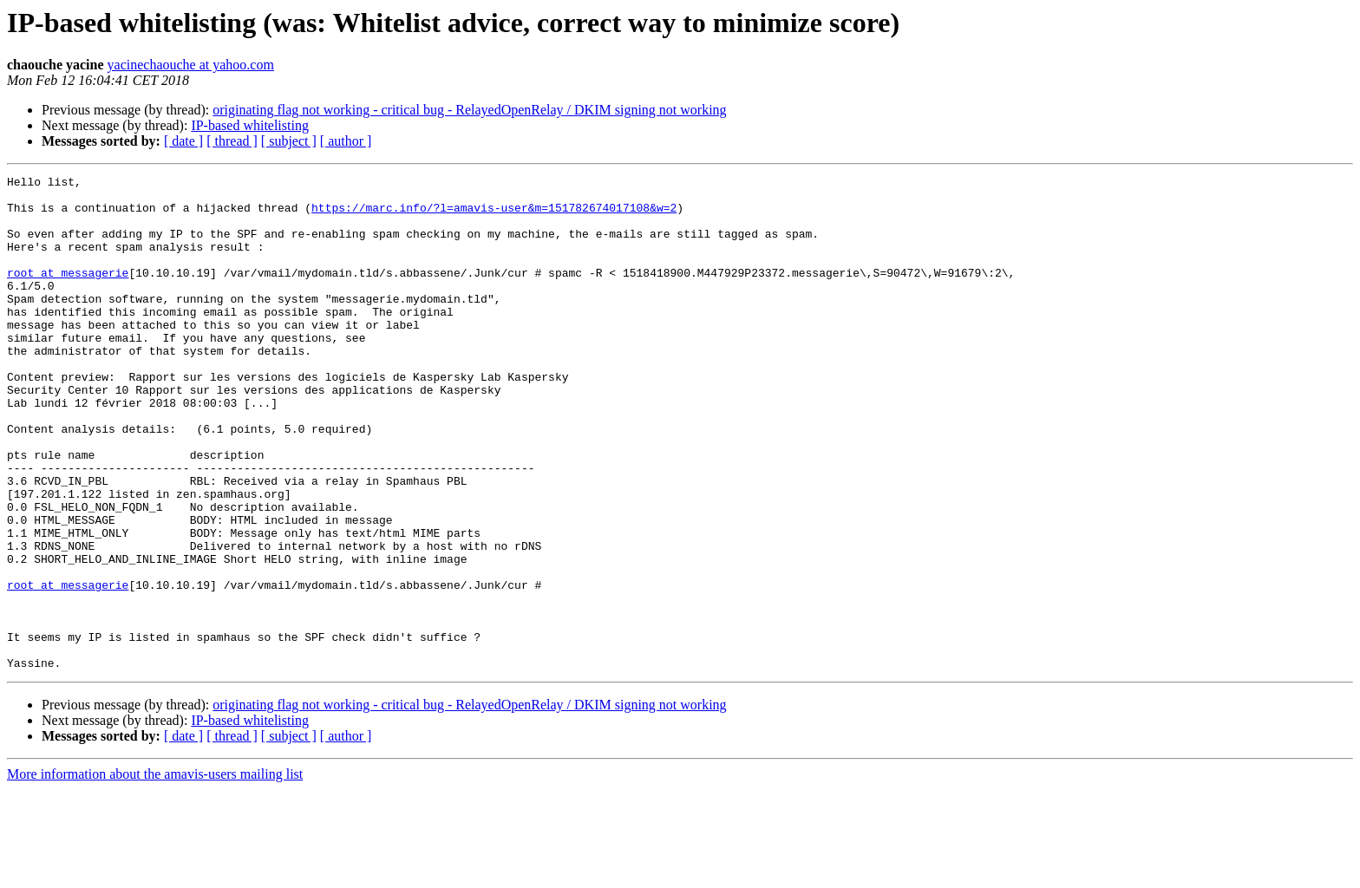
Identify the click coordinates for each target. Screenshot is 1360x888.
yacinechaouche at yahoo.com (191, 64)
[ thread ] (232, 141)
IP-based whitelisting (250, 125)
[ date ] (183, 141)
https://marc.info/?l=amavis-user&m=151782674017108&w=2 (494, 215)
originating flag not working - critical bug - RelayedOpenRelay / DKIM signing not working (469, 109)
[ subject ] (289, 141)
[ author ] (346, 141)
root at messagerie (67, 293)
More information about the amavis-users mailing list (155, 872)
